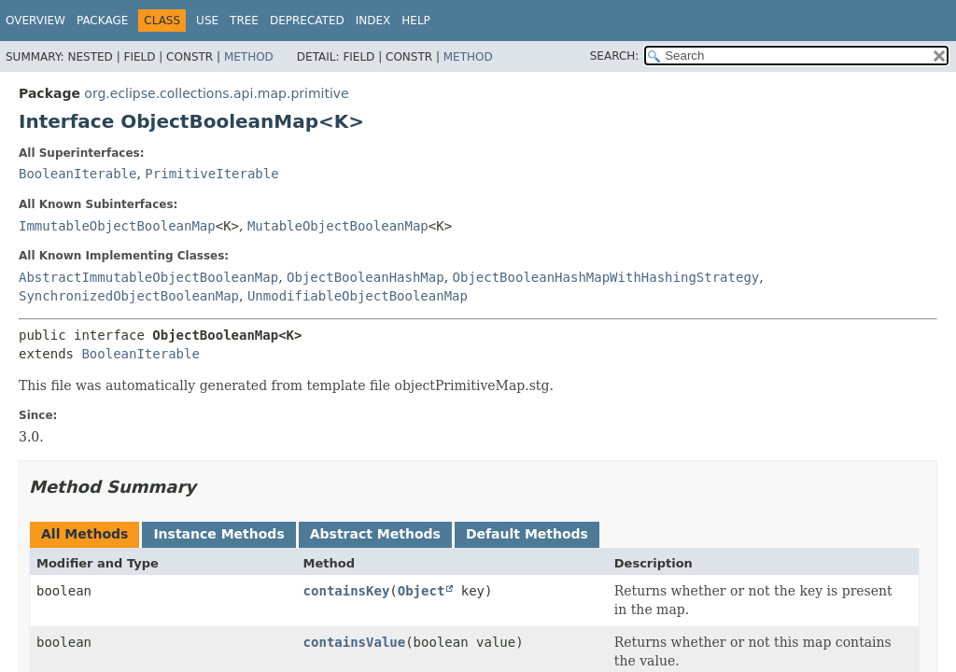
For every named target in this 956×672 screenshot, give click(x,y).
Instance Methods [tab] (218, 533)
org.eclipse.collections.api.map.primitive (216, 93)
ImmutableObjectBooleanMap (117, 225)
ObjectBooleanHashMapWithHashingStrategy (606, 277)
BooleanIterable (77, 173)
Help (415, 20)
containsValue (354, 642)
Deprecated (307, 20)
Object (421, 590)
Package (102, 20)
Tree (244, 20)
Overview (35, 20)
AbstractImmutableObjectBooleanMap (148, 277)
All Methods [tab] (84, 533)
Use (207, 20)
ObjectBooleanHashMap (365, 277)
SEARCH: (615, 56)
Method (249, 56)
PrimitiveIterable (211, 173)
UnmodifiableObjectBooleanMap (357, 295)
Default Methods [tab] (527, 533)
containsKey (346, 590)
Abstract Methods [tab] (375, 533)
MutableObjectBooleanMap (338, 225)
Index (373, 20)
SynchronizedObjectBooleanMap (129, 295)
